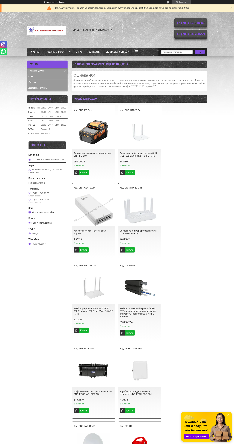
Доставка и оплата (117, 52)
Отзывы (32, 82)
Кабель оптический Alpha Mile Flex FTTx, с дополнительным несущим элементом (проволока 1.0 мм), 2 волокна (184, 234)
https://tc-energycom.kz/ (43, 212)
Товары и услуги (56, 52)
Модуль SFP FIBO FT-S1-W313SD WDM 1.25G (183, 392)
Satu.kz (130, 438)
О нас (79, 52)
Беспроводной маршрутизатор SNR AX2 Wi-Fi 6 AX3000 (92, 232)
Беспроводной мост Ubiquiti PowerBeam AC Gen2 (180, 315)
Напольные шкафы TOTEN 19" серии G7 (131, 86)
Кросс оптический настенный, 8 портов (182, 154)
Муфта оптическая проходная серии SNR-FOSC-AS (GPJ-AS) (93, 315)
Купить (83, 172)
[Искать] (200, 52)
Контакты (94, 52)
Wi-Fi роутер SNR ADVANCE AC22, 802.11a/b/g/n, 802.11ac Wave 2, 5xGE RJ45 (139, 233)
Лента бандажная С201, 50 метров (92, 391)
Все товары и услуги (138, 424)
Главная (35, 52)
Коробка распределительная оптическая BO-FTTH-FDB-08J (135, 315)
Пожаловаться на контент (131, 441)
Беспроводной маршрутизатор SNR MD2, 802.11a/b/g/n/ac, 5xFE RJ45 (138, 154)
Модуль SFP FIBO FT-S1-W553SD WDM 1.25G (137, 392)
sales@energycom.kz (42, 223)
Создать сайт (49, 2)
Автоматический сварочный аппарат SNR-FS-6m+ (93, 154)
